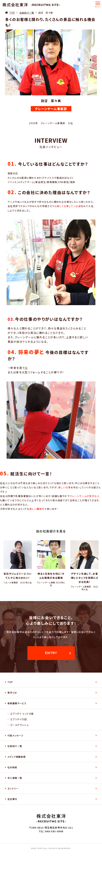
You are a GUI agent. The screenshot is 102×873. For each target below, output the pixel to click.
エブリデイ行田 (18, 719)
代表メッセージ (15, 735)
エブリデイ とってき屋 (22, 713)
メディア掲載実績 (16, 756)
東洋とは (12, 692)
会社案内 (12, 799)
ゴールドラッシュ (19, 725)
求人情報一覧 (14, 778)
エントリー (12, 788)
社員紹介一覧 (26, 12)
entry (51, 653)
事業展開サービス (16, 703)
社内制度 (12, 767)
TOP (12, 12)
